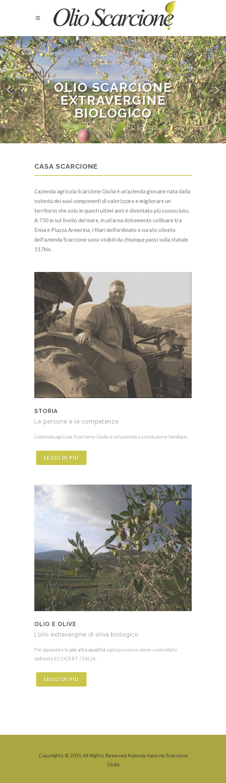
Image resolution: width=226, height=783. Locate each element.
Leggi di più (61, 458)
